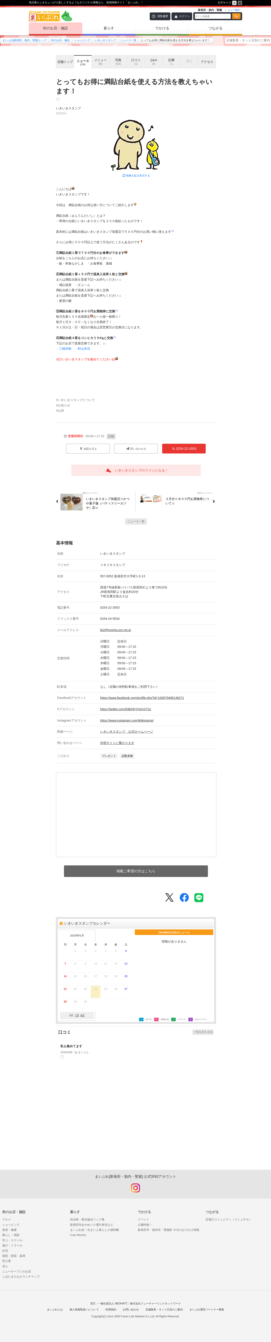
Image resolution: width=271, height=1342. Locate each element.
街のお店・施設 (55, 28)
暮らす (109, 28)
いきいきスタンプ (105, 40)
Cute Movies (78, 1235)
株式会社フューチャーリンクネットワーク (155, 1303)
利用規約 (111, 1309)
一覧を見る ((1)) (203, 1031)
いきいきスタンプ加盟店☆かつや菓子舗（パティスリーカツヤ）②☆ (106, 503)
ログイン (184, 16)
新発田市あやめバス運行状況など (91, 1224)
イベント (143, 1219)
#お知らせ (63, 405)
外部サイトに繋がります (117, 743)
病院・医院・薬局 (13, 1256)
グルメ (6, 1219)
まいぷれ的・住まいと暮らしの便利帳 (94, 1230)
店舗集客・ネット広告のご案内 (248, 40)
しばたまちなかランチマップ (21, 1276)
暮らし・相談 (11, 1235)
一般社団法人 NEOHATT (113, 1303)
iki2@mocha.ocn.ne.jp (115, 630)
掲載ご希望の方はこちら (135, 871)
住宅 (5, 1250)
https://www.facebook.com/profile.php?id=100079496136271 (142, 698)
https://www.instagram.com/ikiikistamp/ (127, 720)
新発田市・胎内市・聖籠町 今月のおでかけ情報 (168, 1230)
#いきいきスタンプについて (75, 400)
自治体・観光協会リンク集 (87, 1219)
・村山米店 (82, 348)
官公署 (6, 1261)
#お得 (60, 410)
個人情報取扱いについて (84, 1309)
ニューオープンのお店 (16, 1271)
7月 (77, 1015)
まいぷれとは (55, 1309)
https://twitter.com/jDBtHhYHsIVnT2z (125, 709)
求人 (5, 1266)
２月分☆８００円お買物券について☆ (189, 501)
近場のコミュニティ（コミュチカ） (228, 1219)
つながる (215, 28)
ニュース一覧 (128, 40)
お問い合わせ (131, 1309)
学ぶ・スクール (12, 1240)
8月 (82, 1015)
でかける (162, 28)
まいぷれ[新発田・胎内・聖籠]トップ (24, 40)
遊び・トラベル (12, 1245)
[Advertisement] (136, 1122)
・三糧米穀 (64, 348)
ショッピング (82, 40)
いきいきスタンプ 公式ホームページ (126, 731)
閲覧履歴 (162, 16)
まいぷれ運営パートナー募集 (206, 1309)
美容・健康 (9, 1230)
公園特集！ (145, 1224)
